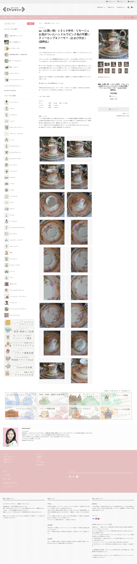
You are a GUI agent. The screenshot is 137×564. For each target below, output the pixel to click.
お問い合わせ (23, 17)
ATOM (8, 476)
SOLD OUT (113, 109)
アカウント (110, 1)
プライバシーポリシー (9, 481)
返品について (126, 113)
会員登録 (132, 1)
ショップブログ (43, 17)
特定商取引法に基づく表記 (123, 115)
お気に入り (113, 96)
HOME (5, 17)
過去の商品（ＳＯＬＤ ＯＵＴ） (52, 23)
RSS (4, 476)
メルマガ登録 (54, 17)
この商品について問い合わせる (111, 390)
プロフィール (33, 17)
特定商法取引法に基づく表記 (11, 478)
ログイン (121, 1)
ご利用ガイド (13, 17)
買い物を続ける (126, 390)
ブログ (5, 470)
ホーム (40, 23)
